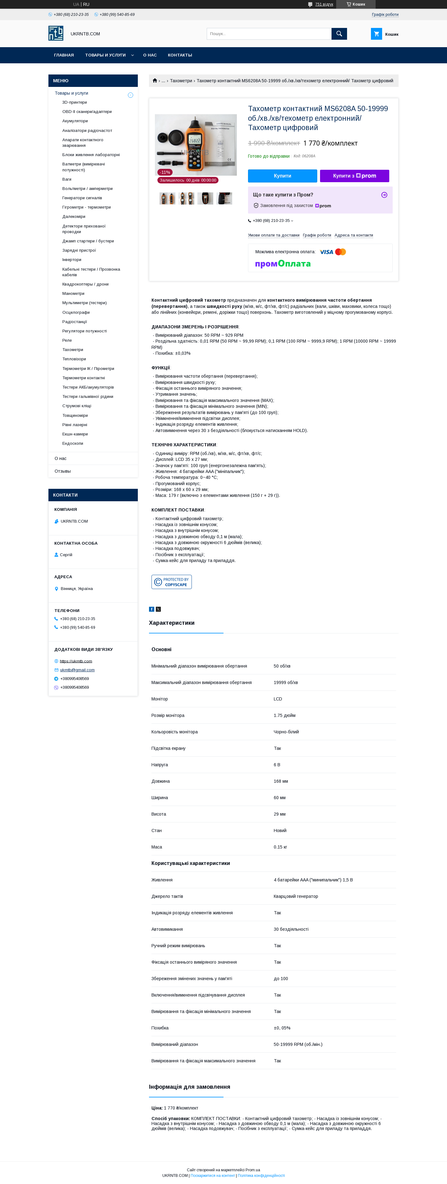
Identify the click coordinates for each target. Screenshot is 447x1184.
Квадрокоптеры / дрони (85, 284)
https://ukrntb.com (76, 661)
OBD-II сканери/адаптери (87, 111)
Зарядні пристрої (79, 250)
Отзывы (63, 471)
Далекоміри (73, 216)
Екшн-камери (75, 434)
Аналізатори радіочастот (87, 130)
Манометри (73, 293)
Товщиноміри (75, 415)
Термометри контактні (83, 378)
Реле (67, 340)
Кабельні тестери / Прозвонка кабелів (91, 272)
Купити (282, 175)
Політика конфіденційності (261, 1175)
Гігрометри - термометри (86, 207)
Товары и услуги (105, 55)
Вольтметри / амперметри (87, 188)
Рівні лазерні (74, 424)
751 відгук (324, 4)
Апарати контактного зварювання (82, 142)
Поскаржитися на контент (213, 1175)
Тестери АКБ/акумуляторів (88, 387)
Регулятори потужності (84, 331)
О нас (150, 55)
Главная (64, 55)
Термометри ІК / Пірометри (88, 368)
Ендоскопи (72, 443)
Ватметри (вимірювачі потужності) (83, 167)
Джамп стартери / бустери (88, 241)
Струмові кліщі (76, 405)
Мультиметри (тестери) (84, 302)
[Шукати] (339, 34)
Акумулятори (75, 121)
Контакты (180, 55)
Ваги (66, 179)
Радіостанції (74, 321)
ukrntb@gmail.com (77, 670)
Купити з (354, 176)
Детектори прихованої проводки (84, 229)
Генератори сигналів (82, 198)
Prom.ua (253, 1170)
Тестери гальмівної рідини (87, 396)
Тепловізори (74, 359)
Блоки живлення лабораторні (91, 154)
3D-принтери (74, 102)
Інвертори (71, 259)
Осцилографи (76, 312)
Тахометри (181, 80)
